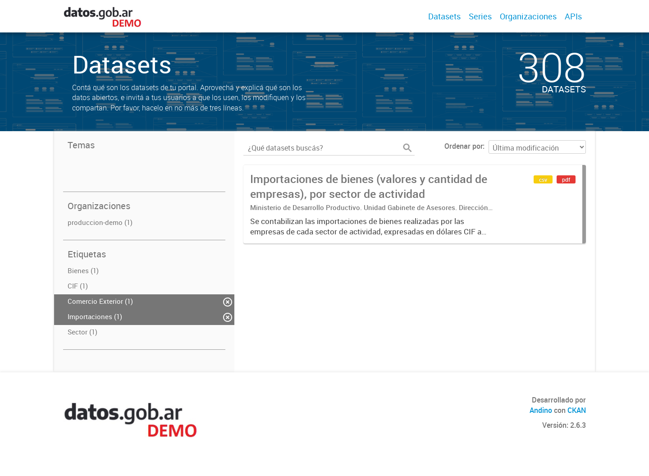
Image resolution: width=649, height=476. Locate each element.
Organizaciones (528, 16)
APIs (573, 16)
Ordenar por (463, 146)
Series (480, 16)
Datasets (444, 16)
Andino (541, 410)
